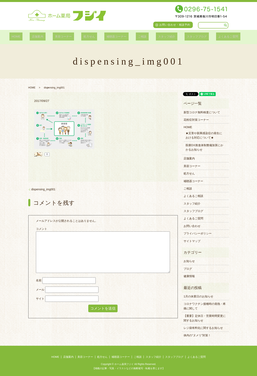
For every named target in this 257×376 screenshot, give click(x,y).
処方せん (91, 36)
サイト (40, 298)
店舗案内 (45, 36)
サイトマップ (192, 241)
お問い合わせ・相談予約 (174, 24)
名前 (39, 280)
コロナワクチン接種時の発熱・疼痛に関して (205, 306)
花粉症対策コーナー (196, 119)
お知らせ (189, 261)
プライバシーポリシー (198, 233)
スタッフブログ (188, 36)
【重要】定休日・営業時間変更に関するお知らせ (205, 318)
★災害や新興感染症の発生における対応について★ (204, 135)
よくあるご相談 (193, 196)
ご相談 (138, 36)
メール (40, 289)
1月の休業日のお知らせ (198, 296)
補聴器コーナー (116, 36)
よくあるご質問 (217, 36)
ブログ (188, 268)
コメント (41, 228)
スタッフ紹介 (160, 36)
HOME (26, 36)
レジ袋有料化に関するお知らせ (203, 327)
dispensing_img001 (43, 189)
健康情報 (189, 276)
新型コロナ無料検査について (202, 112)
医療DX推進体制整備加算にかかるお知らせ (204, 147)
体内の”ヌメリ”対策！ (197, 335)
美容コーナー (67, 36)
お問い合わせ (192, 226)
